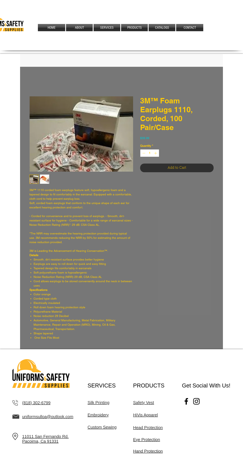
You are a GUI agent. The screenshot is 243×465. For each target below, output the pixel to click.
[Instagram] (196, 401)
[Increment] (156, 153)
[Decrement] (143, 153)
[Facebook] (186, 401)
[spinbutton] (149, 153)
